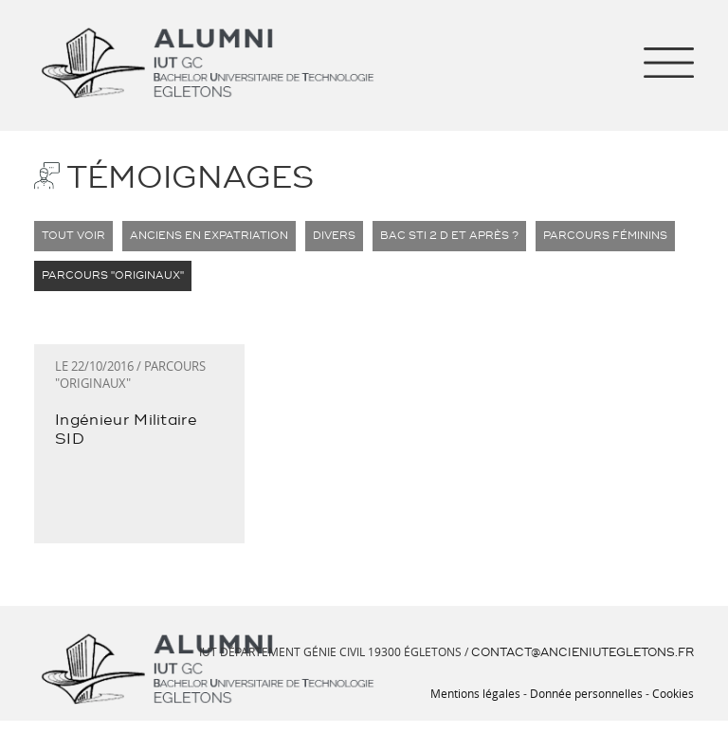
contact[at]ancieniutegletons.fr (588, 651)
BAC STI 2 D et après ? (403, 236)
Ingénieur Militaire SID (130, 420)
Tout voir (69, 236)
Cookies (675, 691)
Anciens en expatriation (190, 236)
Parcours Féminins (538, 236)
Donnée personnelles (599, 691)
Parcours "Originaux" (104, 276)
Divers (302, 236)
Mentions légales (504, 691)
